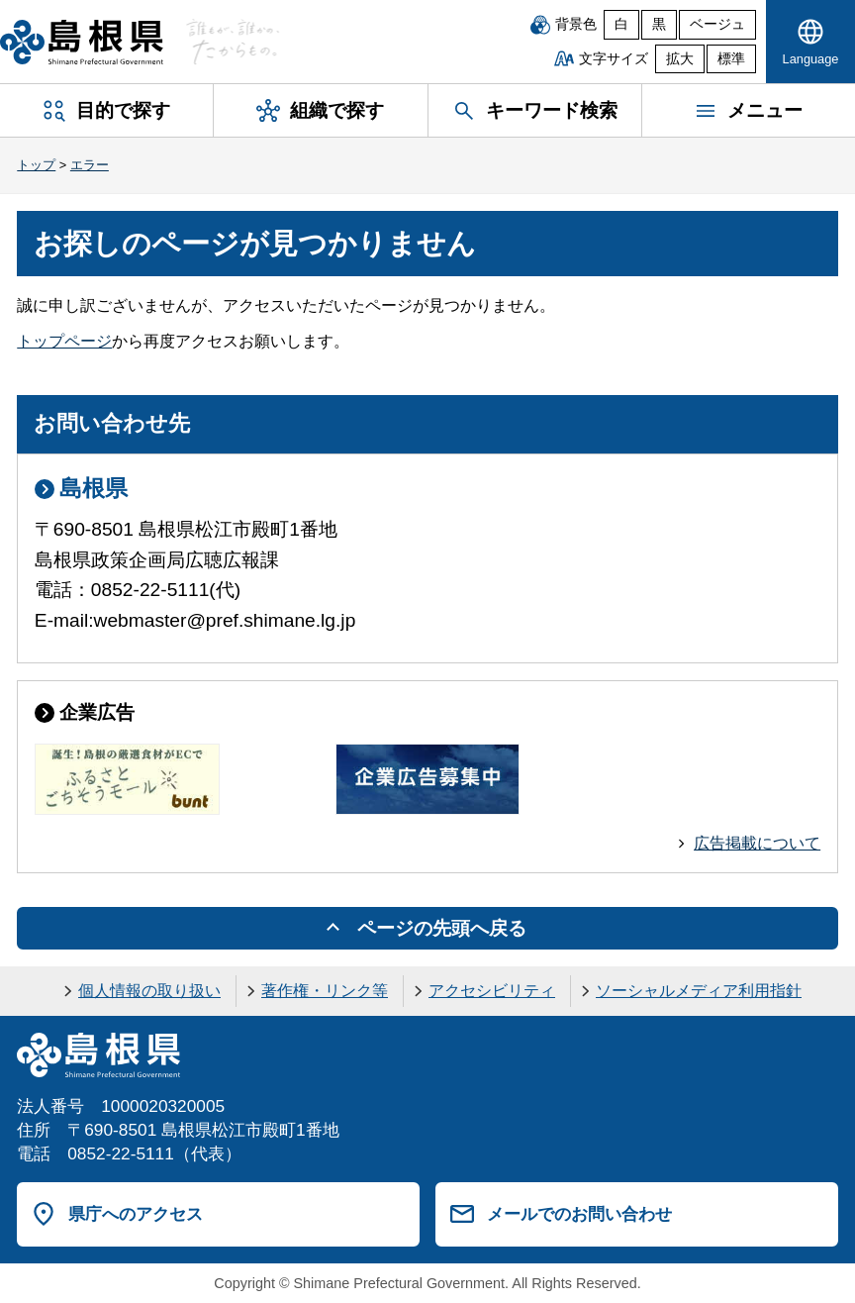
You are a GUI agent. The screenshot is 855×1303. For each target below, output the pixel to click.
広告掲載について (757, 843)
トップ (36, 164)
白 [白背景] (621, 24)
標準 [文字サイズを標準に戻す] (731, 58)
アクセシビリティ (491, 990)
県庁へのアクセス (135, 1214)
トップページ (64, 341)
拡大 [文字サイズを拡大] (680, 58)
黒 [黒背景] (659, 24)
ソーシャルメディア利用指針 (699, 990)
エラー (89, 164)
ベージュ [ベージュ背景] (717, 24)
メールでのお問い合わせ (579, 1214)
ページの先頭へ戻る (441, 928)
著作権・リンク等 (324, 990)
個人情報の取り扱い (149, 990)
